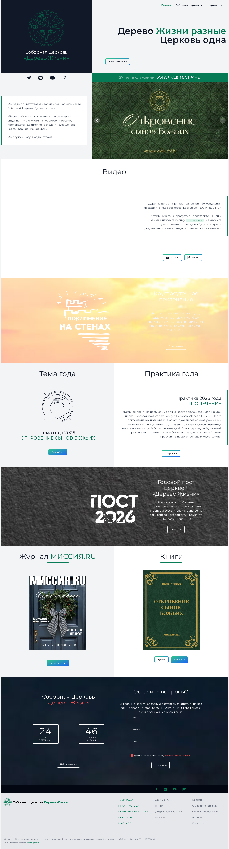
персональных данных (177, 755)
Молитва (160, 817)
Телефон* (137, 729)
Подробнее (57, 452)
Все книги (179, 659)
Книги (159, 805)
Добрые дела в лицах (168, 811)
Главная (166, 5)
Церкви (212, 5)
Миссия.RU (126, 823)
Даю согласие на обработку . (162, 755)
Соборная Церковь (189, 5)
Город (135, 742)
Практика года (128, 805)
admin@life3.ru (33, 842)
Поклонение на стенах (135, 811)
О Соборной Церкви (205, 805)
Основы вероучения (205, 811)
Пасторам (198, 823)
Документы (162, 799)
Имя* (135, 717)
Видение (197, 817)
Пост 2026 (125, 817)
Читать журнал (58, 663)
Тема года (125, 799)
